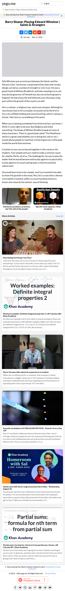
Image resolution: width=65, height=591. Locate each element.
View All (59, 216)
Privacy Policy (50, 574)
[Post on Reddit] (35, 32)
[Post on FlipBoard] (39, 32)
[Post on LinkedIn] (30, 32)
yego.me (9, 3)
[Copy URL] (44, 32)
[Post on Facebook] (21, 32)
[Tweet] (26, 32)
